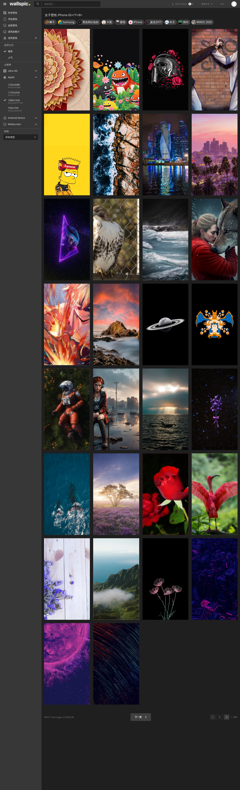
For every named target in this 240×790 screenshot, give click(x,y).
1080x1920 (25, 100)
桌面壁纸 (10, 25)
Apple (8, 77)
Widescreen (12, 124)
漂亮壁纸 (20, 38)
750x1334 (13, 108)
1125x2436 (14, 92)
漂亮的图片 (11, 31)
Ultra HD (10, 70)
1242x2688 (14, 84)
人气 (10, 57)
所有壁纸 (10, 12)
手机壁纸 (10, 19)
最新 (10, 51)
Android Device (14, 118)
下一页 (141, 717)
